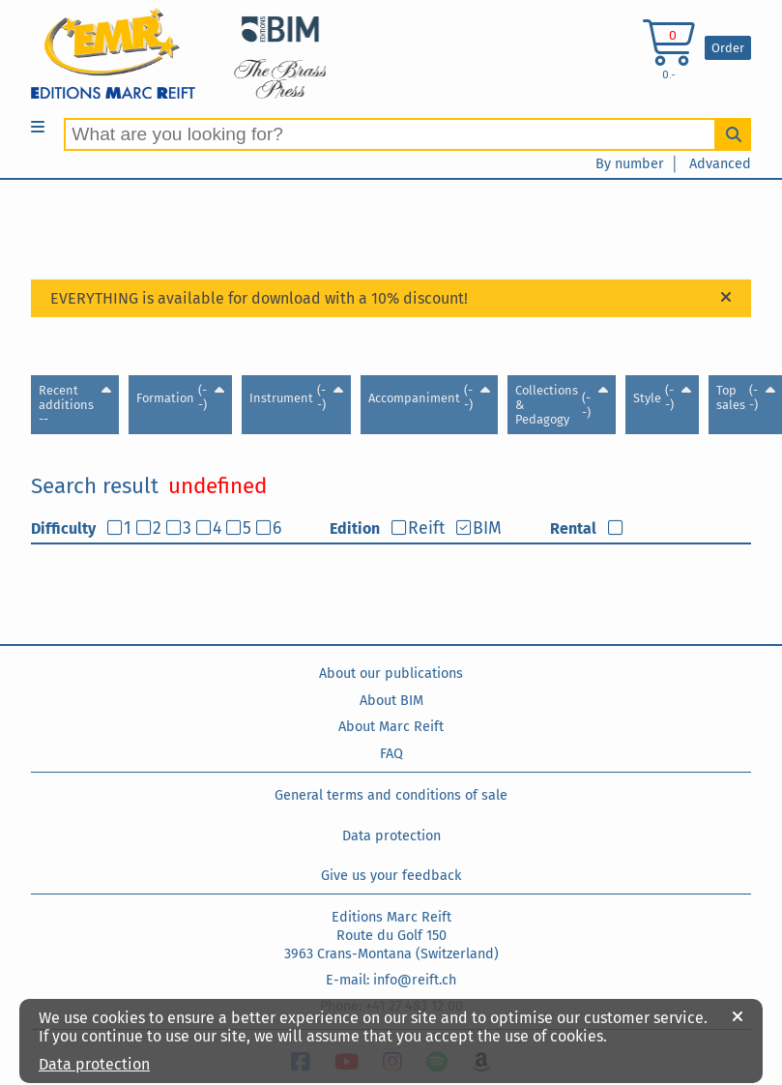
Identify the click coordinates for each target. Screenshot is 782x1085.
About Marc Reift (391, 726)
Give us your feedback (391, 875)
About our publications (391, 673)
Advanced (720, 164)
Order (727, 48)
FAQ (391, 754)
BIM (487, 528)
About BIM (391, 700)
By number (629, 164)
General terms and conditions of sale (391, 795)
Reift (426, 528)
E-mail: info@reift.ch (391, 980)
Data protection (391, 836)
